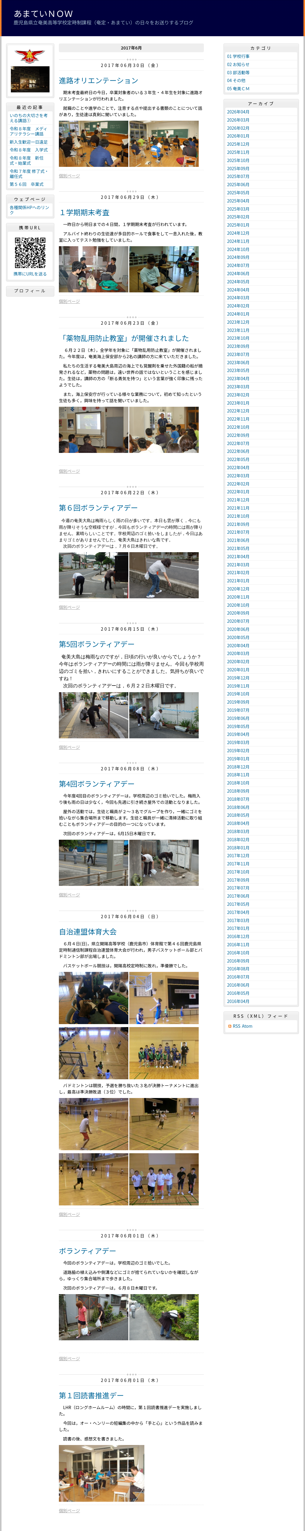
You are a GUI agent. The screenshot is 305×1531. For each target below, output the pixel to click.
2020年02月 (238, 661)
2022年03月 (238, 476)
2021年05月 (238, 548)
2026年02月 (238, 128)
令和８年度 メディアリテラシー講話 (28, 131)
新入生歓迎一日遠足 (29, 142)
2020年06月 (238, 629)
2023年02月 (238, 395)
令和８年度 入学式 (29, 150)
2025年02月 (238, 217)
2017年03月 (238, 920)
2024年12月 (238, 233)
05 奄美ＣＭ (238, 88)
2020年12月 (238, 589)
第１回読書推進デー (91, 1395)
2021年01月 (238, 581)
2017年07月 (238, 888)
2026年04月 (238, 112)
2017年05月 (238, 904)
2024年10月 (238, 249)
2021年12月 (238, 500)
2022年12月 (238, 411)
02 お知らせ (238, 64)
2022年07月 (238, 443)
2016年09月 (238, 961)
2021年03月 (238, 565)
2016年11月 (238, 944)
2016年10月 (238, 953)
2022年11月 (238, 419)
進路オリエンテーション (98, 80)
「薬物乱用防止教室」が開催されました (124, 338)
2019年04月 (238, 734)
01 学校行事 (238, 56)
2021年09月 (238, 524)
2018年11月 (238, 775)
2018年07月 (238, 799)
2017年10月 (238, 872)
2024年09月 (238, 257)
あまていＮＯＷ (43, 13)
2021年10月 (238, 516)
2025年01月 (238, 225)
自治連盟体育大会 (88, 931)
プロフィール (30, 290)
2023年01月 (238, 403)
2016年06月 (238, 985)
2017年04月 (238, 912)
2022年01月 (238, 492)
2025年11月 (238, 152)
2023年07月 (238, 354)
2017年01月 (238, 928)
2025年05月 (238, 192)
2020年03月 (238, 653)
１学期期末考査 (84, 212)
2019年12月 (238, 678)
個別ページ (69, 176)
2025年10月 (238, 160)
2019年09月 (238, 702)
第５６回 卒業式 (26, 184)
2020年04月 (238, 645)
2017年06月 (238, 896)
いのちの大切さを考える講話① (29, 117)
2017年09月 (238, 880)
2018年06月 (238, 807)
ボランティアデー (87, 1250)
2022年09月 (238, 435)
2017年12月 (238, 855)
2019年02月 (238, 750)
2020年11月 (238, 597)
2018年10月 (238, 783)
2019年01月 (238, 759)
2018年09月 (238, 791)
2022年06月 (238, 451)
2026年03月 (238, 120)
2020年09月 (238, 613)
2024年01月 (238, 314)
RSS (236, 1026)
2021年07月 (238, 532)
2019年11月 (238, 686)
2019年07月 (238, 710)
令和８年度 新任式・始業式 (26, 160)
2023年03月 (238, 387)
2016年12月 (238, 936)
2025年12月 (238, 144)
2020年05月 (238, 637)
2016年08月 (238, 969)
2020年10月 (238, 605)
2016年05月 (238, 993)
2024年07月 (238, 265)
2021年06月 (238, 540)
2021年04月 (238, 556)
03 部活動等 (238, 72)
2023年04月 (238, 378)
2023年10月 (238, 338)
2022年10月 (238, 427)
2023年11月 (238, 330)
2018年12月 (238, 767)
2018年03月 (238, 831)
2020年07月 (238, 621)
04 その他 (236, 80)
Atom (247, 1026)
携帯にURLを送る (30, 274)
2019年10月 (238, 694)
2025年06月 (238, 184)
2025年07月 (238, 176)
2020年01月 (238, 670)
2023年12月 (238, 322)
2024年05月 (238, 282)
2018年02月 (238, 839)
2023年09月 (238, 346)
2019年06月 (238, 718)
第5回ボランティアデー (97, 643)
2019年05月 (238, 726)
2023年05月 (238, 370)
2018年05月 (238, 815)
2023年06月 (238, 362)
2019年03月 (238, 742)
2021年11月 (238, 508)
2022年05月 (238, 459)
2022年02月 (238, 484)
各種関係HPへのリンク (29, 209)
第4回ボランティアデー (97, 783)
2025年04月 (238, 201)
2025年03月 (238, 209)
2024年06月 (238, 273)
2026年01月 (238, 136)
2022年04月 (238, 467)
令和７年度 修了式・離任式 (29, 173)
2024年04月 (238, 290)
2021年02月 (238, 572)
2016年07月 (238, 977)
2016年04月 (238, 1001)
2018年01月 (238, 848)
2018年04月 (238, 823)
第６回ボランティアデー (98, 507)
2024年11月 (238, 241)
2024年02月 (238, 306)
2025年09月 (238, 168)
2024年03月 (238, 297)
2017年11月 (238, 864)
